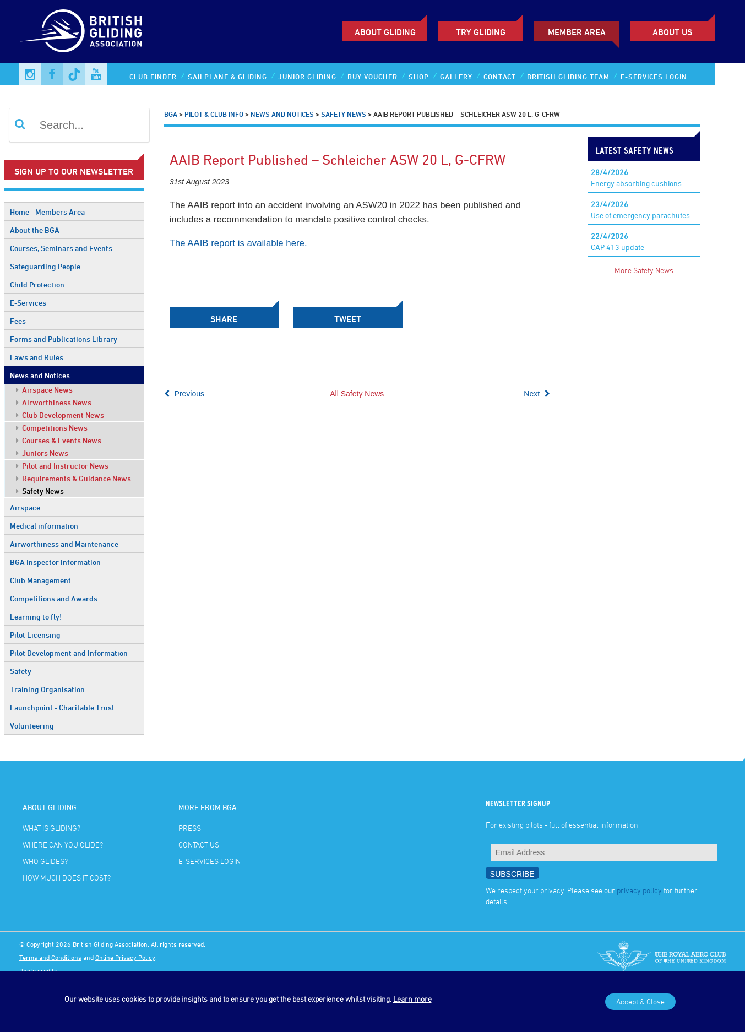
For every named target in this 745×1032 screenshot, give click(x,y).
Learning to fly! (36, 616)
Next (537, 392)
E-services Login (654, 76)
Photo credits (38, 970)
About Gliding (385, 32)
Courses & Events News (58, 440)
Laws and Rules (36, 357)
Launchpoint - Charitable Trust (62, 707)
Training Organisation (47, 689)
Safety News (40, 491)
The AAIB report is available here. (238, 243)
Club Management (40, 580)
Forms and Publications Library (63, 339)
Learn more (412, 998)
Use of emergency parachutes (640, 209)
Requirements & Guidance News (73, 478)
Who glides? (45, 861)
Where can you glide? (63, 844)
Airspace (25, 507)
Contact (499, 76)
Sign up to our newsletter (73, 171)
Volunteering (32, 725)
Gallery (456, 76)
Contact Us (198, 844)
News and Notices (40, 375)
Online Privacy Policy (125, 957)
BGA (170, 114)
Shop (419, 76)
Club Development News (60, 415)
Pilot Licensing (35, 634)
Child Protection (37, 284)
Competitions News (52, 427)
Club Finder (153, 76)
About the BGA (34, 230)
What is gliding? (51, 828)
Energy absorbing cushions (636, 177)
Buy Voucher (372, 76)
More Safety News (644, 270)
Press (189, 828)
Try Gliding (480, 32)
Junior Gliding (307, 76)
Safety (20, 671)
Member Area (577, 32)
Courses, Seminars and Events (61, 248)
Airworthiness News (53, 402)
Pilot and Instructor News (62, 465)
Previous (184, 392)
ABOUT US (672, 32)
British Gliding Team (568, 76)
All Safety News (357, 392)
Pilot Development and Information (69, 653)
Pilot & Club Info (213, 114)
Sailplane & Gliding (227, 76)
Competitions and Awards (53, 598)
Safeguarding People (45, 266)
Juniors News (42, 453)
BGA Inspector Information (55, 562)
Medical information (44, 525)
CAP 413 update (617, 241)
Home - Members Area (47, 211)
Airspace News (44, 389)
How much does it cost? (67, 877)
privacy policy (639, 890)
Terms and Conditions (50, 957)
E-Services (28, 302)
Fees (18, 320)
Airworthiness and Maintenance (64, 543)
